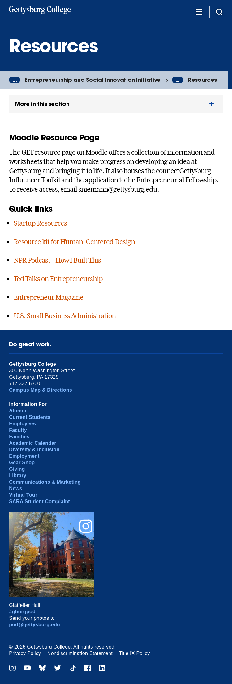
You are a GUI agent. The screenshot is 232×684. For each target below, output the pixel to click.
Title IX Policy (134, 653)
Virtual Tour (23, 495)
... (14, 80)
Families (19, 436)
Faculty (18, 430)
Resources (202, 79)
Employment (24, 456)
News (15, 488)
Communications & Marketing (45, 482)
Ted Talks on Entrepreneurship (58, 279)
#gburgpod (22, 611)
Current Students (30, 417)
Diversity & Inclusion (34, 449)
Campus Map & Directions (40, 390)
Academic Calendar (32, 443)
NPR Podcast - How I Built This (57, 260)
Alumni (17, 410)
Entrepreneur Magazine (48, 297)
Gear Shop (22, 462)
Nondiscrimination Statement (80, 653)
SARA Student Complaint (39, 501)
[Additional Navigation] (198, 11)
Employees (22, 423)
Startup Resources (40, 223)
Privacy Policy (25, 653)
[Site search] (219, 11)
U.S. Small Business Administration (65, 316)
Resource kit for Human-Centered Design (74, 242)
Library (17, 475)
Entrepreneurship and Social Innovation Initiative (93, 79)
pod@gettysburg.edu (34, 624)
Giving (17, 469)
